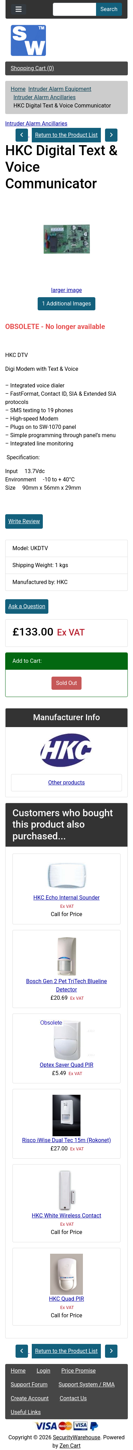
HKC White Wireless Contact (66, 1215)
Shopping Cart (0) (32, 68)
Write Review (24, 521)
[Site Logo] (66, 40)
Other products (66, 782)
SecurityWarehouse (76, 1437)
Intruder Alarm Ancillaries (44, 97)
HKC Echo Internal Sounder (67, 897)
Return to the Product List (66, 135)
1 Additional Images (66, 303)
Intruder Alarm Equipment (59, 89)
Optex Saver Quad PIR (66, 1065)
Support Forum (29, 1384)
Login (43, 1370)
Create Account (30, 1398)
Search (109, 9)
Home (18, 89)
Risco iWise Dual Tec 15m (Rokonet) (66, 1140)
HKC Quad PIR (66, 1299)
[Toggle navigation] (18, 9)
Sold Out (66, 683)
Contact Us (73, 1398)
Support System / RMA (87, 1384)
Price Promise (78, 1370)
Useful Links (26, 1412)
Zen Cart (69, 1445)
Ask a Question (26, 606)
